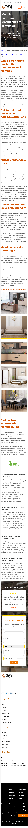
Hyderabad (12, 796)
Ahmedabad (17, 804)
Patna (24, 804)
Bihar (24, 807)
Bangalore (11, 793)
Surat (9, 807)
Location (4, 793)
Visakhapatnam (22, 790)
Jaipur (2, 804)
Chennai (16, 807)
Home (2, 50)
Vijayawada (21, 796)
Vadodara (20, 793)
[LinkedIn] (7, 694)
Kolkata (10, 804)
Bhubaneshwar (17, 810)
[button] (4, 465)
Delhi (10, 790)
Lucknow (3, 807)
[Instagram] (11, 694)
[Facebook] (2, 694)
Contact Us (6, 44)
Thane (19, 787)
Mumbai (11, 787)
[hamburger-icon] (20, 7)
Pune (9, 810)
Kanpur (3, 810)
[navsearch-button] (24, 7)
